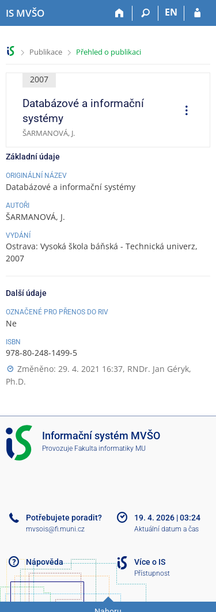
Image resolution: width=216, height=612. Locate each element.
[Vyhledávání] (145, 13)
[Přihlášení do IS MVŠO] (197, 13)
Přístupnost (152, 573)
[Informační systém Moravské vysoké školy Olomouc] (25, 13)
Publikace (45, 52)
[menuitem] (183, 111)
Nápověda (44, 562)
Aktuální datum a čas (166, 529)
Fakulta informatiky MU (110, 448)
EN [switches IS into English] (171, 12)
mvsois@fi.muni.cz (55, 529)
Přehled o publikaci (108, 52)
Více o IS (149, 562)
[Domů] (119, 13)
